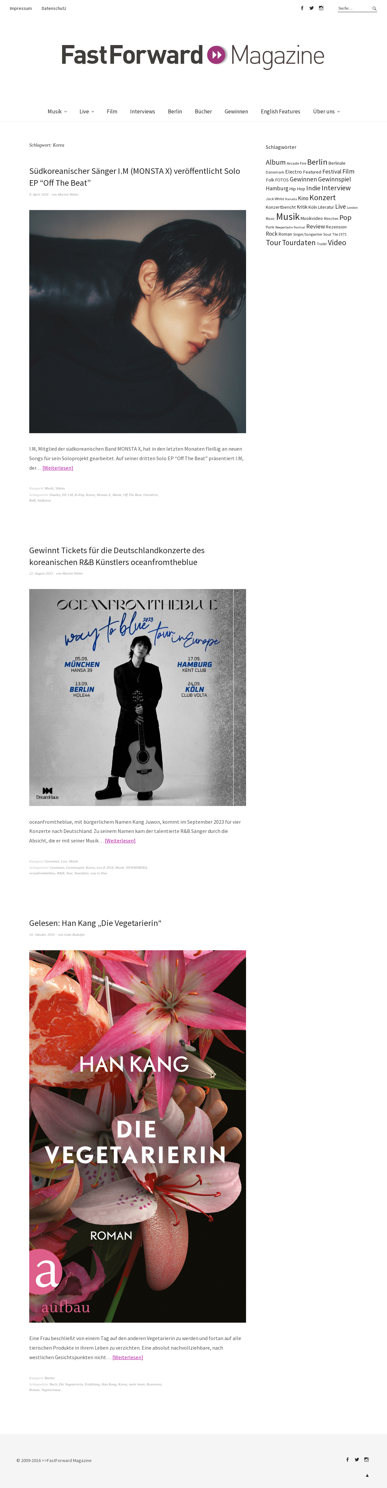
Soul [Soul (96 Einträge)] (327, 234)
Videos (60, 488)
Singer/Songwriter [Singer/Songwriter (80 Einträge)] (307, 234)
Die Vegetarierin (71, 1384)
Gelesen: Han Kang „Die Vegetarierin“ (95, 922)
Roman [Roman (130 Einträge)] (285, 234)
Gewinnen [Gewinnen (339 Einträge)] (303, 179)
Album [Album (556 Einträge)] (276, 162)
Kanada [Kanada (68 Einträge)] (291, 199)
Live (84, 111)
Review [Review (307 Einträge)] (315, 226)
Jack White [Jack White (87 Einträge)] (275, 198)
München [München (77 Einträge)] (331, 218)
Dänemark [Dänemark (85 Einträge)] (275, 172)
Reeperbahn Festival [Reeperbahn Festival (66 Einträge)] (290, 227)
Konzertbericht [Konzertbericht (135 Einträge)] (281, 207)
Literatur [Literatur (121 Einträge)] (326, 207)
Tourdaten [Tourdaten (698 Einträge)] (299, 242)
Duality (55, 495)
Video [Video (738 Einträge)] (337, 242)
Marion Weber (68, 194)
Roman (34, 1390)
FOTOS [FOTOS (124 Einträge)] (282, 180)
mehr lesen (137, 1384)
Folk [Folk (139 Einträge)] (270, 180)
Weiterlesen (57, 467)
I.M (70, 495)
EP (64, 495)
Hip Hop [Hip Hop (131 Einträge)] (297, 189)
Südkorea (44, 500)
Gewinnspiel (75, 867)
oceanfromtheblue (42, 873)
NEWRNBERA (136, 867)
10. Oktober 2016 (42, 934)
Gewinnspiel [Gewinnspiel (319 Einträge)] (334, 179)
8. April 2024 (38, 194)
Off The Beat (132, 495)
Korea (90, 495)
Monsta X (103, 495)
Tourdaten (81, 873)
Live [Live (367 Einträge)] (340, 206)
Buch (53, 1384)
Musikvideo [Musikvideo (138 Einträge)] (312, 218)
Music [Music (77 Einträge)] (270, 218)
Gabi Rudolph (74, 934)
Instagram (321, 8)
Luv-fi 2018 (105, 867)
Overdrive (150, 495)
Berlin (175, 111)
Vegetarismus (51, 1390)
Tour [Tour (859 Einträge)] (273, 242)
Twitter (311, 8)
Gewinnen (236, 111)
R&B (60, 873)
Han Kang (109, 1384)
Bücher (203, 111)
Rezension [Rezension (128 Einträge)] (336, 227)
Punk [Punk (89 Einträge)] (270, 226)
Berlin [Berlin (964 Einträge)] (317, 162)
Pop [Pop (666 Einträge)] (345, 217)
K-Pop (79, 495)
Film (112, 111)
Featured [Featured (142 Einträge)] (312, 172)
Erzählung (92, 1384)
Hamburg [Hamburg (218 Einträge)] (277, 188)
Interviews (142, 111)
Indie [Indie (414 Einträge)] (313, 188)
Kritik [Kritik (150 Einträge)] (302, 207)
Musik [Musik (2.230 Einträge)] (288, 216)
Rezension (154, 1384)
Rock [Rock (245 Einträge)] (272, 233)
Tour (69, 873)
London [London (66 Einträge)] (352, 207)
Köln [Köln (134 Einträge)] (312, 207)
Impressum (21, 8)
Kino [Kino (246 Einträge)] (303, 198)
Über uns (324, 111)
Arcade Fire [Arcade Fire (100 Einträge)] (296, 163)
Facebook (302, 8)
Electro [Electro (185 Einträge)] (293, 171)
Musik (55, 111)
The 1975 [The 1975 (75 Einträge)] (339, 234)
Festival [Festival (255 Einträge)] (331, 171)
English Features (280, 111)
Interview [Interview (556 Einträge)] (336, 187)
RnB (32, 500)
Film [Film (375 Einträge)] (348, 171)
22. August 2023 (41, 573)
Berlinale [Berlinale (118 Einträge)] (337, 163)
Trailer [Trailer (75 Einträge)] (322, 244)
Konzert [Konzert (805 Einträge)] (322, 197)
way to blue (99, 873)
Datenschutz (54, 8)
